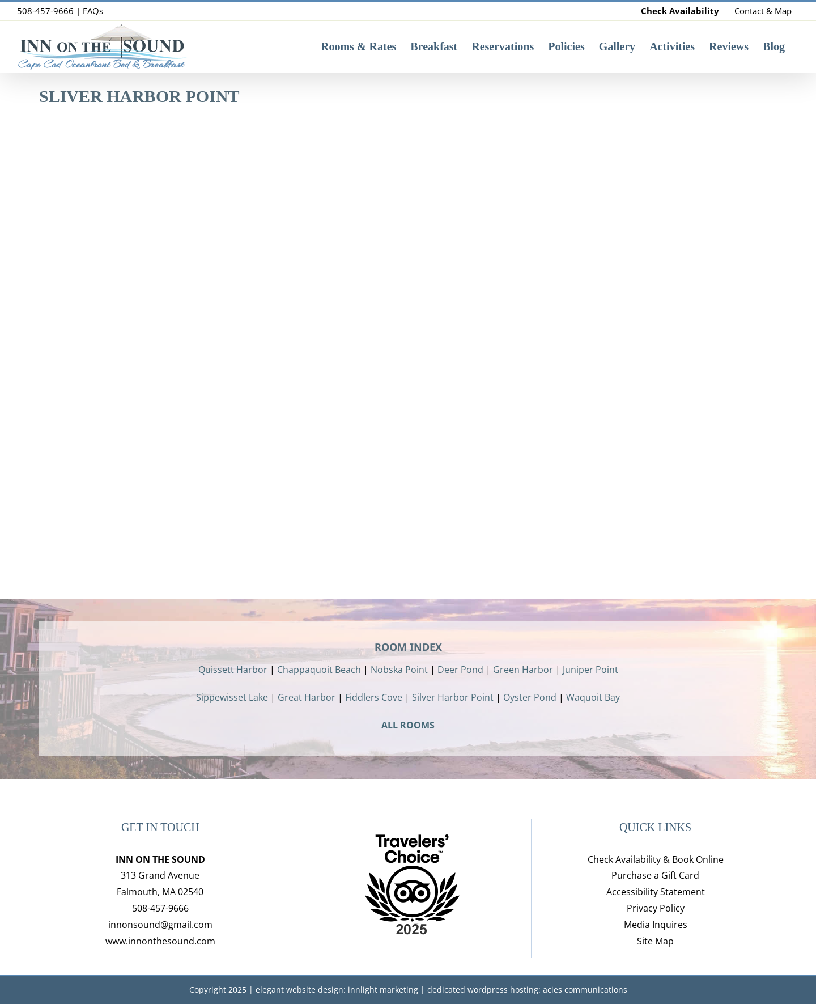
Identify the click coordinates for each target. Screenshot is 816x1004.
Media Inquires (655, 924)
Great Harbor (306, 697)
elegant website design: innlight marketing (337, 989)
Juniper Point (590, 669)
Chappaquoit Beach (319, 669)
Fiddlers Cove (373, 697)
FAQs (93, 10)
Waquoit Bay (593, 697)
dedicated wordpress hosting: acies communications (527, 989)
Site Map (655, 941)
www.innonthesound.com (160, 941)
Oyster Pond (529, 697)
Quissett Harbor (232, 669)
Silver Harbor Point (453, 697)
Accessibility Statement (655, 892)
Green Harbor (523, 669)
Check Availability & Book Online (656, 859)
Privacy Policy (656, 908)
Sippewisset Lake (232, 697)
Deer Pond (460, 669)
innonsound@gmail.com (160, 924)
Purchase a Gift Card (655, 875)
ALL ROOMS (408, 725)
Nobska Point (399, 669)
